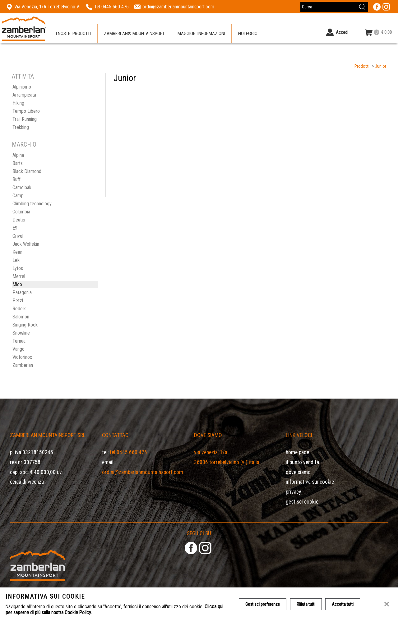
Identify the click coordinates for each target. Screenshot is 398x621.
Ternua (18, 341)
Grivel (17, 236)
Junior (380, 66)
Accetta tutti (343, 604)
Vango (18, 349)
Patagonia (22, 292)
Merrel (18, 276)
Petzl (17, 301)
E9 (14, 228)
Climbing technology (32, 204)
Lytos (17, 268)
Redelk (19, 309)
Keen (17, 252)
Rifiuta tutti (306, 604)
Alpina (18, 155)
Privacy (293, 492)
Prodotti (361, 66)
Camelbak (21, 187)
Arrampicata (24, 95)
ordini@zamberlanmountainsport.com (142, 472)
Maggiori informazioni (201, 34)
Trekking (20, 127)
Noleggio (247, 34)
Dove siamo (298, 472)
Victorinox (22, 357)
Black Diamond (26, 171)
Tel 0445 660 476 (128, 452)
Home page (297, 452)
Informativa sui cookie (310, 482)
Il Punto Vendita (302, 462)
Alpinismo (21, 87)
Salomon (20, 317)
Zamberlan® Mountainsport (134, 34)
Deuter (19, 220)
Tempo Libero (26, 111)
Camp (18, 196)
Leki (16, 260)
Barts (17, 163)
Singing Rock (25, 325)
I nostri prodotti (73, 34)
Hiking (18, 103)
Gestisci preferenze (262, 604)
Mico (17, 284)
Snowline (21, 333)
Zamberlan (22, 365)
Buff (16, 179)
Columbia (21, 212)
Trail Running (24, 119)
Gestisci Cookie (302, 502)
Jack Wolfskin (25, 244)
